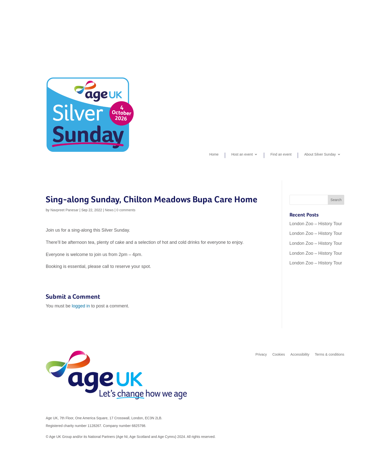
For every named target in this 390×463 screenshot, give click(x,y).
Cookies (278, 354)
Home (214, 154)
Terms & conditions (329, 354)
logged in (81, 305)
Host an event (242, 154)
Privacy (261, 354)
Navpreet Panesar (64, 210)
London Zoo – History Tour (316, 223)
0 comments (125, 210)
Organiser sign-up (316, 26)
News (109, 210)
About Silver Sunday (320, 154)
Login (340, 26)
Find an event (281, 154)
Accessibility (299, 354)
